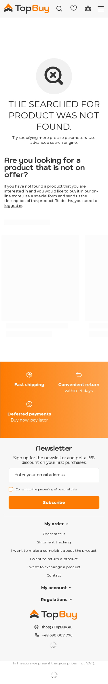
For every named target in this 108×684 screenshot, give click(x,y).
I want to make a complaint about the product (53, 550)
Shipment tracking (54, 542)
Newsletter (54, 448)
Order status (54, 534)
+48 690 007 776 (57, 635)
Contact (54, 575)
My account (54, 588)
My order (54, 524)
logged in (13, 205)
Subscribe (54, 502)
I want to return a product (54, 559)
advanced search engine (53, 142)
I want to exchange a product (54, 567)
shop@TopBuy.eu (57, 627)
